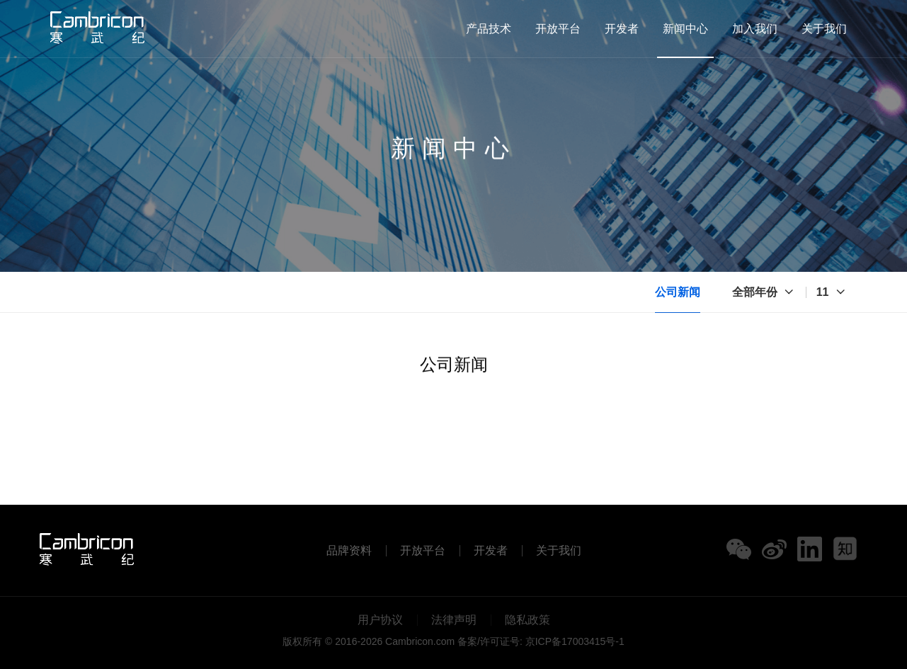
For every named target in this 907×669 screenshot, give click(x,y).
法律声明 (454, 620)
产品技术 (488, 29)
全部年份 (754, 292)
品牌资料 (349, 550)
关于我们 (824, 29)
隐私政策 (527, 620)
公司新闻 (677, 292)
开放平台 (558, 29)
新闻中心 (685, 29)
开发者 (622, 29)
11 (822, 292)
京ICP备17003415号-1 (574, 641)
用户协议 (380, 620)
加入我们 (754, 29)
